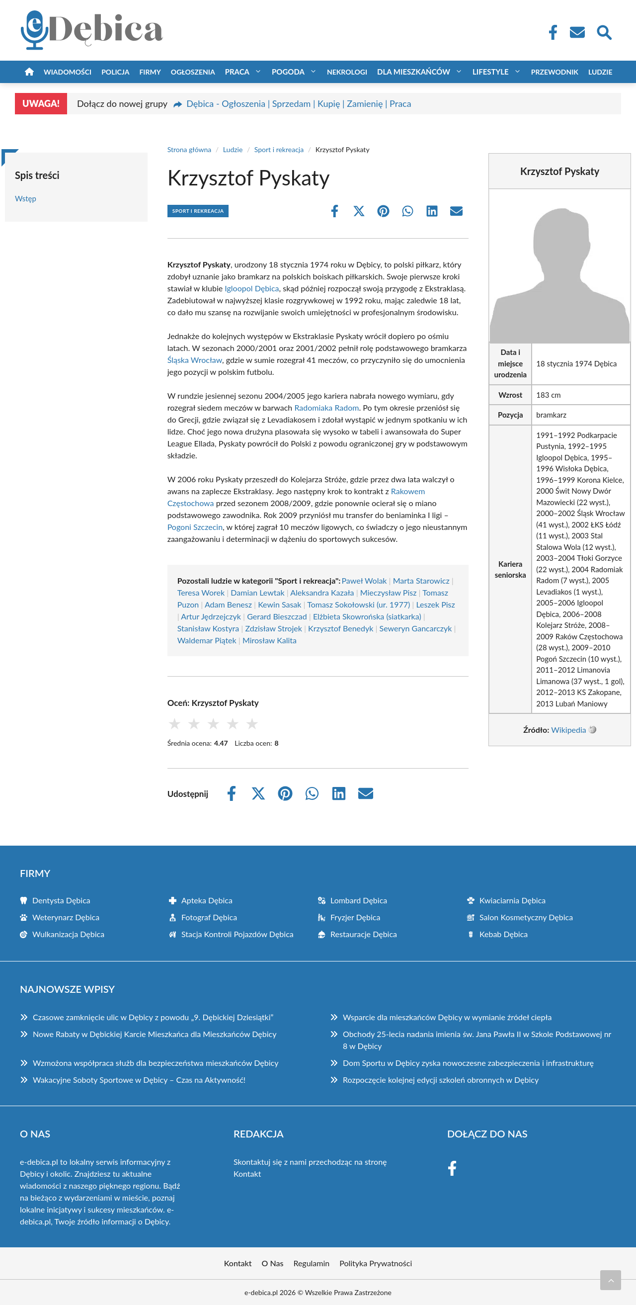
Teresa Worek (201, 592)
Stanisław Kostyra (208, 628)
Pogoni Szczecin (195, 526)
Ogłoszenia (193, 72)
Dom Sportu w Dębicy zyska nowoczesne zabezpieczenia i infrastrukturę (468, 1062)
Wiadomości (67, 72)
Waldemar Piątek (207, 640)
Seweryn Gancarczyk (416, 628)
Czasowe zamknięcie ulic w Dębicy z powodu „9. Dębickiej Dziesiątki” (153, 1017)
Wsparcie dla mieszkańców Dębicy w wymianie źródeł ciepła (447, 1017)
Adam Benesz (228, 604)
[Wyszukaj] (603, 31)
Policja (115, 72)
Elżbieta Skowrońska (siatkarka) (367, 616)
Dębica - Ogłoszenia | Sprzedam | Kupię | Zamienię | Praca (298, 103)
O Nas (273, 1263)
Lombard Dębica (358, 900)
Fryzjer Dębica (355, 917)
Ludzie (600, 72)
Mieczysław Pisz (388, 592)
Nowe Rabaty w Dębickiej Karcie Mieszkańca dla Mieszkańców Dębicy (154, 1034)
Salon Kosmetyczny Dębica (526, 917)
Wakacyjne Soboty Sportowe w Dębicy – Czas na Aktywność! (139, 1079)
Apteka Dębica (207, 900)
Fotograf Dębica (209, 917)
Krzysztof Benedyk (340, 628)
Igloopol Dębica (252, 288)
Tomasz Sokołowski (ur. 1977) (358, 604)
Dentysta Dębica (61, 900)
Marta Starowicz (421, 580)
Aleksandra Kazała (322, 592)
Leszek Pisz (435, 604)
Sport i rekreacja (279, 149)
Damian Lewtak (257, 592)
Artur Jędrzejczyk (211, 616)
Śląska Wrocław (194, 359)
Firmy (149, 72)
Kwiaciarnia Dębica (512, 900)
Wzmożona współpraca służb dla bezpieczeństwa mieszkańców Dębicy (155, 1062)
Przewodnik (554, 72)
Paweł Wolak (364, 580)
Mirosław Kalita (269, 640)
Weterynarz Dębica (65, 917)
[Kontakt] (576, 32)
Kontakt (247, 1173)
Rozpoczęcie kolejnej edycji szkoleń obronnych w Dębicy (441, 1079)
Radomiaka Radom (326, 407)
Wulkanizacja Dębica (68, 934)
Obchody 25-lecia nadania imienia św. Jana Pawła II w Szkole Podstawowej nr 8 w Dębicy (477, 1039)
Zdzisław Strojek (273, 628)
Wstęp (25, 198)
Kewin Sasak (279, 604)
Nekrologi (347, 72)
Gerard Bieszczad (277, 616)
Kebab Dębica (503, 934)
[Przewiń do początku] (610, 1280)
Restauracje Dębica (363, 934)
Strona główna (189, 149)
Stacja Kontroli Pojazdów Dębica (237, 934)
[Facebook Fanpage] (550, 32)
